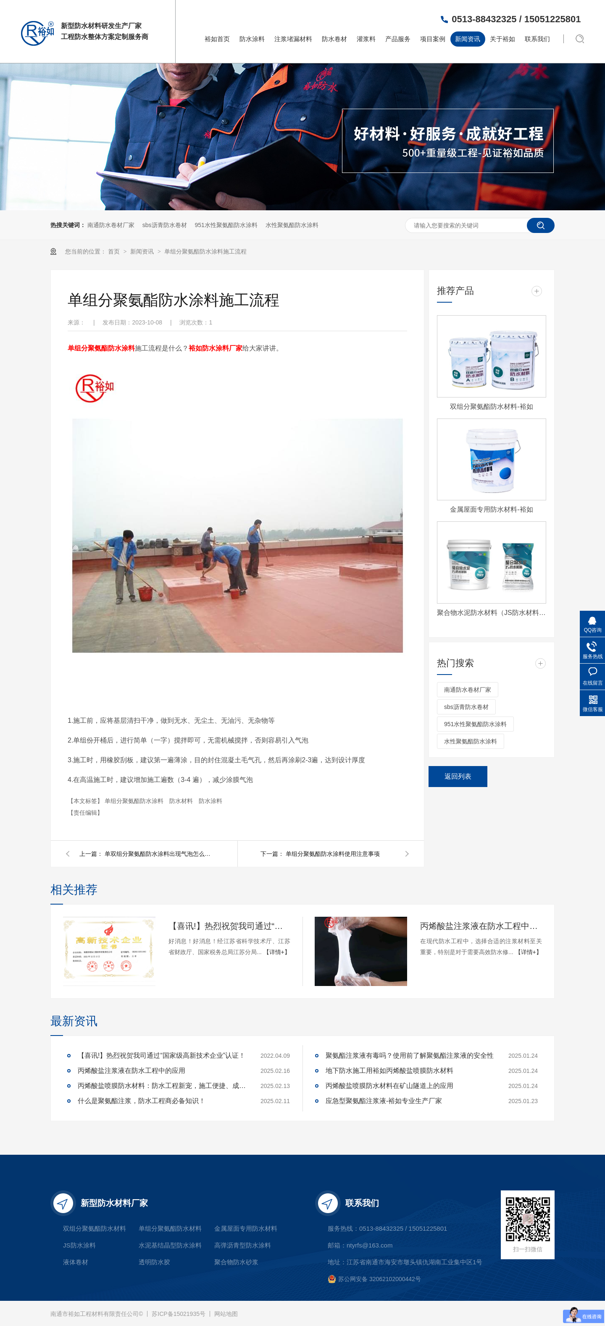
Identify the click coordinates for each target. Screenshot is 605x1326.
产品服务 (397, 38)
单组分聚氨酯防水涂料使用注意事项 (333, 853)
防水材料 (182, 801)
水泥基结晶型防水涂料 (170, 1245)
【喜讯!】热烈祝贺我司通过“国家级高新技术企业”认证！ (229, 926)
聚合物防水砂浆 (236, 1262)
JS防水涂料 (79, 1245)
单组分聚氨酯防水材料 (170, 1228)
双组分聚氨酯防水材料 (94, 1228)
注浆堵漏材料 (293, 38)
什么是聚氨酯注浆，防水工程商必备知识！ (141, 1100)
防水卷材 (334, 38)
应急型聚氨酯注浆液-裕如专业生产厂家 (384, 1100)
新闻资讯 (467, 38)
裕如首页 (217, 38)
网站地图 (226, 1313)
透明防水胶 (154, 1262)
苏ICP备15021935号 (178, 1313)
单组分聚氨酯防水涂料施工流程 (205, 251)
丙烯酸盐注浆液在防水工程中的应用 (481, 926)
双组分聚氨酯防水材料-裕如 (491, 406)
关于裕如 (502, 38)
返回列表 (458, 776)
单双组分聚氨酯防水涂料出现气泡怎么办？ (159, 853)
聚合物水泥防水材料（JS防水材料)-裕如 (491, 612)
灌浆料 (366, 38)
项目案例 (432, 38)
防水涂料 (252, 38)
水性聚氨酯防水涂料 (292, 225)
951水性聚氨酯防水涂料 (226, 225)
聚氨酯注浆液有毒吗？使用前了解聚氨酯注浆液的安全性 (410, 1055)
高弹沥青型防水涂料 (242, 1245)
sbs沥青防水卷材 (164, 225)
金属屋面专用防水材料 (245, 1228)
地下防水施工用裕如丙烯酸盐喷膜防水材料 (389, 1070)
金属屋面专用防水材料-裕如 (491, 509)
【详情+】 (276, 952)
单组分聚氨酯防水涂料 (135, 801)
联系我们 (537, 38)
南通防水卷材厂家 (110, 225)
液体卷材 (75, 1262)
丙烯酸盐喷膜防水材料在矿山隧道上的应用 (389, 1085)
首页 (114, 251)
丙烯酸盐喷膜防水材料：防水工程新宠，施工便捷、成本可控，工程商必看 (162, 1085)
